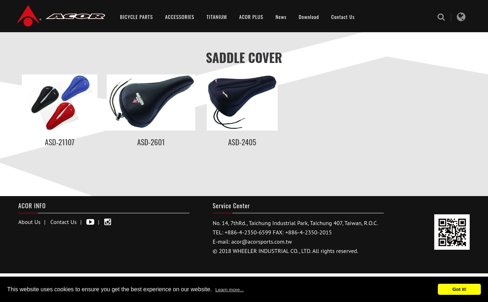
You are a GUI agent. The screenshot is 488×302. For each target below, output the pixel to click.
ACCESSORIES (180, 16)
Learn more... (229, 289)
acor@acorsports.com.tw (261, 241)
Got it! (459, 289)
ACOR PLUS (251, 16)
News (281, 16)
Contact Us (342, 16)
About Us (29, 221)
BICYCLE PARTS (136, 16)
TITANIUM (216, 16)
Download (309, 16)
